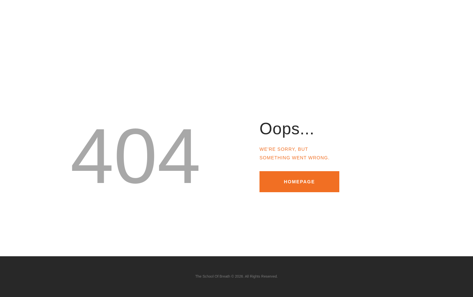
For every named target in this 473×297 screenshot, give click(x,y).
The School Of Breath (219, 276)
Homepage (299, 181)
